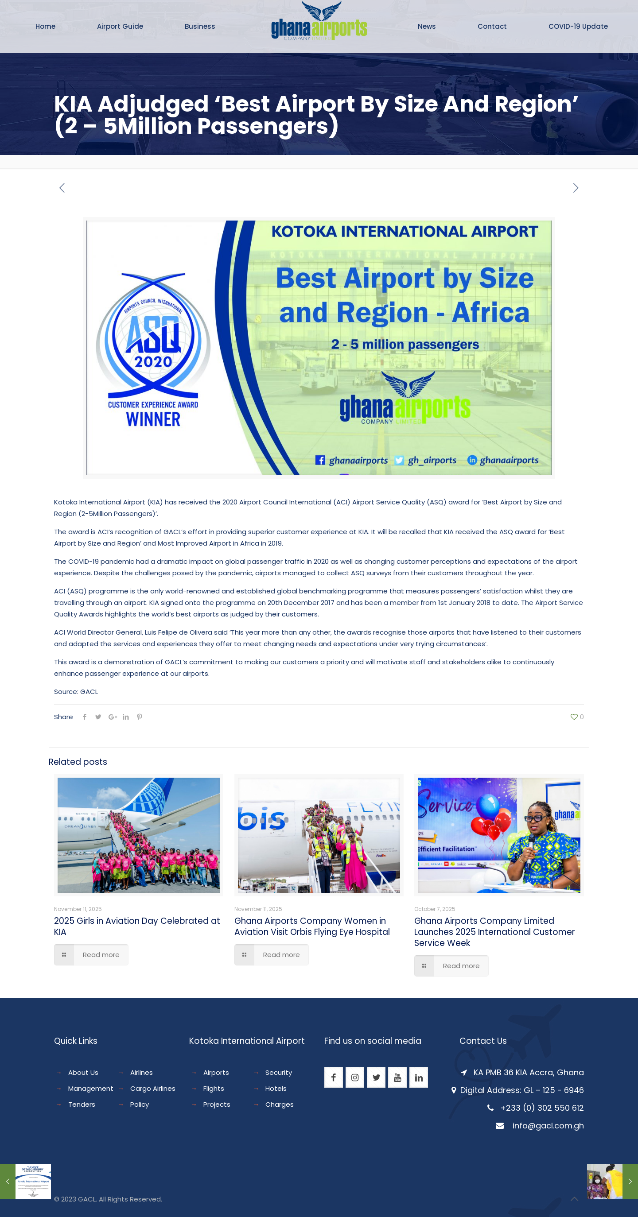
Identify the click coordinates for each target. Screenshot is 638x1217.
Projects (216, 1104)
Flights (213, 1088)
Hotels (276, 1088)
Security (278, 1072)
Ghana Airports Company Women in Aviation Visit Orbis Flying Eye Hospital (312, 926)
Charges (279, 1104)
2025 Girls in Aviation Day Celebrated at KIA (137, 926)
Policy (139, 1104)
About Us (83, 1072)
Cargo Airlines (152, 1088)
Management (90, 1088)
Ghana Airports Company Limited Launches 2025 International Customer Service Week (494, 932)
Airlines (141, 1072)
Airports (216, 1072)
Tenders (81, 1104)
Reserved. (146, 1199)
